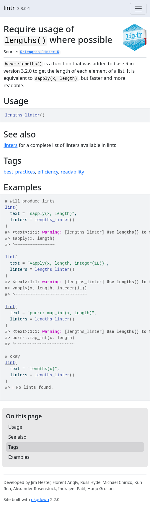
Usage (15, 427)
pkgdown (40, 499)
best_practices (19, 171)
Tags (13, 447)
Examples (19, 457)
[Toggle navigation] (138, 8)
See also (17, 437)
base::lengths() (23, 64)
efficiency (48, 171)
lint (10, 207)
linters (10, 145)
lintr (9, 8)
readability (72, 171)
